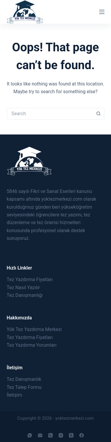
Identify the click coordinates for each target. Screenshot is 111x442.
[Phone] (50, 435)
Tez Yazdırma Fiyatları (30, 279)
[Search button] (98, 114)
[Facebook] (81, 435)
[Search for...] (50, 114)
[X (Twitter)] (71, 435)
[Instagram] (61, 435)
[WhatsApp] (30, 435)
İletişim (14, 395)
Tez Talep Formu (24, 387)
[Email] (40, 435)
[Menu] (101, 12)
